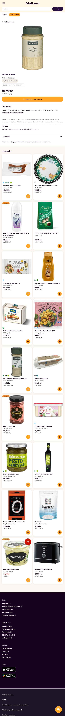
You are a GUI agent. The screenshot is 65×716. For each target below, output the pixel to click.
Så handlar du (7, 609)
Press (5, 654)
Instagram (7, 638)
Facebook (7, 632)
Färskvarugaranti (9, 615)
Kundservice (7, 626)
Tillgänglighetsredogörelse (13, 710)
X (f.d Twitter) (8, 635)
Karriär (5, 651)
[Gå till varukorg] (57, 9)
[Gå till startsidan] (32, 3)
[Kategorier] (4, 3)
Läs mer (5, 126)
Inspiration (6, 604)
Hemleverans (7, 612)
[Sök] (4, 9)
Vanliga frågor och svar (12, 606)
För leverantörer (8, 629)
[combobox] (27, 9)
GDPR (4, 700)
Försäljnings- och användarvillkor (15, 705)
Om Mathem (7, 649)
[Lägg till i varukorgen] (28, 196)
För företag (6, 657)
